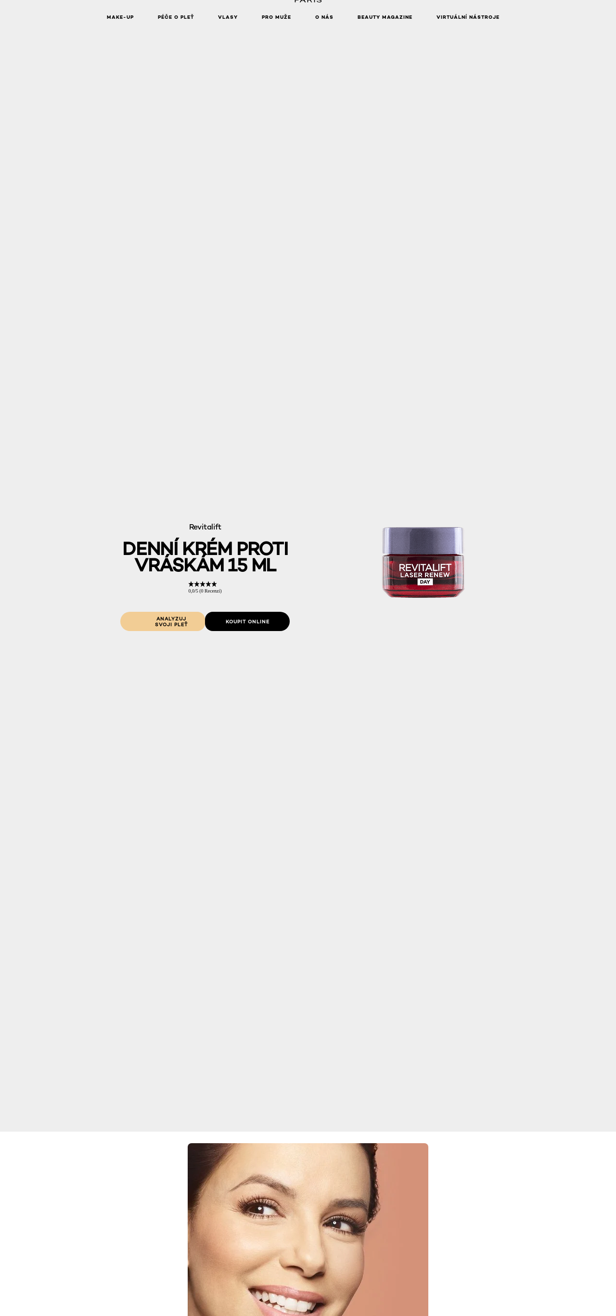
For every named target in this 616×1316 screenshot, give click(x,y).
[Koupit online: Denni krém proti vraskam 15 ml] (247, 621)
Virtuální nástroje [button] (468, 17)
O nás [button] (324, 17)
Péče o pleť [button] (176, 17)
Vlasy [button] (228, 17)
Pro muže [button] (276, 17)
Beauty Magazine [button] (385, 17)
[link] (204, 587)
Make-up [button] (120, 17)
